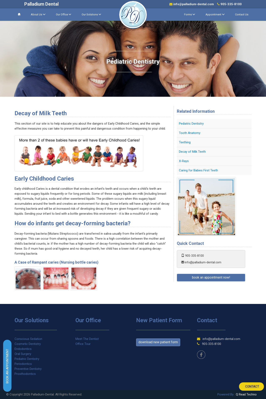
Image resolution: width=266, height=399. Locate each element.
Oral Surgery (23, 354)
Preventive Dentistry (28, 369)
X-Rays (184, 161)
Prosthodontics (25, 374)
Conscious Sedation (28, 339)
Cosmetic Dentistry (28, 344)
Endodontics (23, 349)
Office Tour (83, 344)
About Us (38, 14)
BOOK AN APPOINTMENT (7, 366)
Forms (189, 14)
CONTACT (252, 386)
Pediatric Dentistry (191, 123)
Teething (185, 142)
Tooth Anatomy (189, 133)
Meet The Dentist (87, 339)
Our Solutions (91, 14)
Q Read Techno (246, 394)
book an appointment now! (211, 277)
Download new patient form (158, 342)
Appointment (215, 14)
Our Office (63, 14)
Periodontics (23, 364)
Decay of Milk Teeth (192, 152)
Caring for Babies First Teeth (198, 170)
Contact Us (241, 14)
